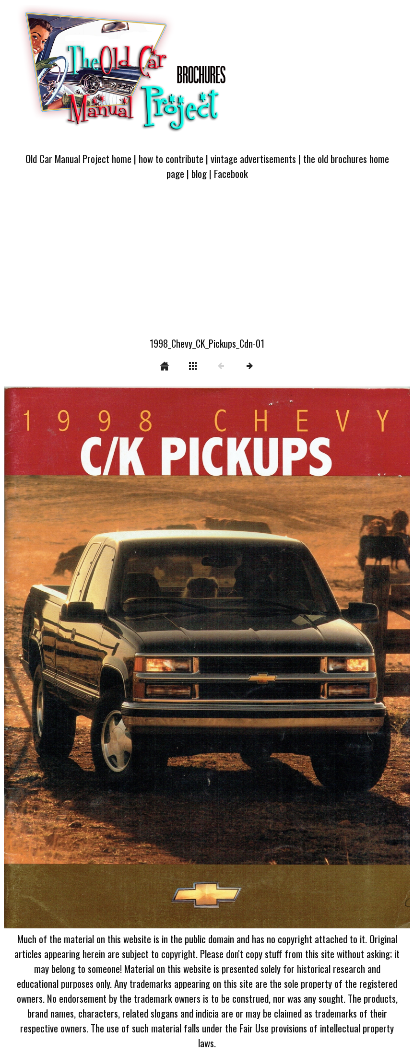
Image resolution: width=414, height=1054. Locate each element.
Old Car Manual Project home (78, 158)
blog (199, 173)
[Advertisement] (207, 264)
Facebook (231, 173)
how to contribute (171, 158)
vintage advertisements (253, 158)
